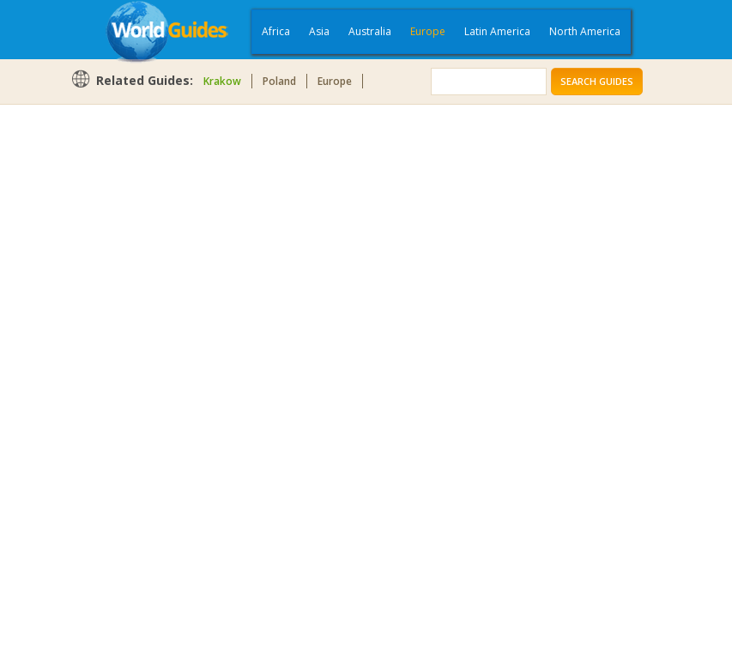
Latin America (497, 31)
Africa (276, 31)
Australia (369, 31)
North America (584, 31)
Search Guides (596, 81)
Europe (427, 31)
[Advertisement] (139, 379)
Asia (319, 31)
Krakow (222, 81)
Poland (279, 81)
